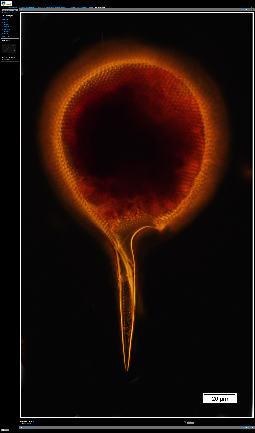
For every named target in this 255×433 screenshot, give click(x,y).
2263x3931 (190, 424)
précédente (32, 9)
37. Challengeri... (6, 31)
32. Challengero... (6, 22)
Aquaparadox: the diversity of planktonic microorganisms (53, 7)
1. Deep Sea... (5, 19)
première (25, 9)
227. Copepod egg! (6, 36)
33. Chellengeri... (6, 24)
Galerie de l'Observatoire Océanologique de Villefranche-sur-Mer (19, 7)
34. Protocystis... (6, 26)
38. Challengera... (6, 33)
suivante (242, 9)
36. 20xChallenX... (6, 29)
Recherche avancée (8, 12)
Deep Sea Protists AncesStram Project (81, 7)
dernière (249, 9)
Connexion (250, 7)
